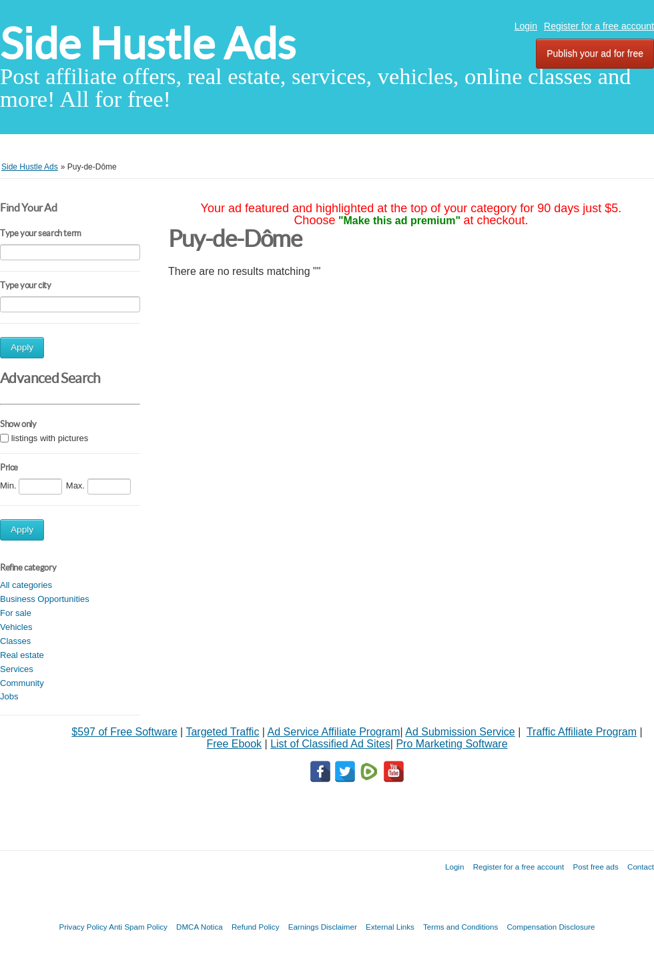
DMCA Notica (199, 926)
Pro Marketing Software (451, 743)
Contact (640, 866)
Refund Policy (256, 926)
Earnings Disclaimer (322, 926)
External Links (390, 926)
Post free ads (595, 866)
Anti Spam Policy (138, 926)
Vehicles (16, 627)
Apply (22, 347)
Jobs (9, 696)
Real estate (22, 655)
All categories (26, 585)
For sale (15, 613)
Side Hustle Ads (148, 43)
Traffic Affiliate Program (582, 731)
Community (22, 683)
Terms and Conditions (460, 926)
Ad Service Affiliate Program (334, 731)
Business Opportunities (44, 599)
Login (526, 26)
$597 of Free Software (124, 731)
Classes (15, 641)
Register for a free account (599, 26)
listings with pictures (50, 438)
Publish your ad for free (595, 53)
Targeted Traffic (222, 731)
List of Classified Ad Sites (330, 743)
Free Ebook (234, 743)
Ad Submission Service (460, 731)
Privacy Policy (83, 926)
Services (16, 669)
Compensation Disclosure (551, 926)
